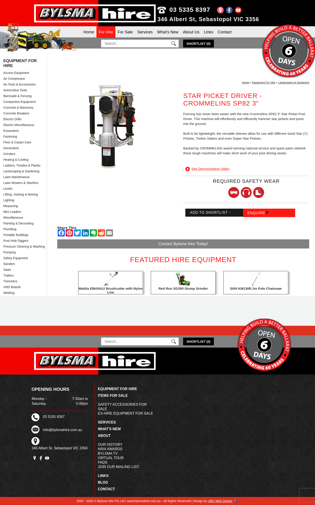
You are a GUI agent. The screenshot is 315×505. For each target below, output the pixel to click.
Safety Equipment (15, 258)
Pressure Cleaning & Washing (24, 246)
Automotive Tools (15, 90)
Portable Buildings (16, 235)
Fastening (10, 136)
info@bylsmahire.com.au (62, 430)
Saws (7, 269)
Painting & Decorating (18, 223)
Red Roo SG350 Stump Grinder (183, 288)
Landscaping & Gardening (21, 171)
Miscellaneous (13, 217)
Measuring (10, 206)
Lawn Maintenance (16, 177)
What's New (167, 32)
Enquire (258, 213)
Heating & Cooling (16, 159)
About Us (191, 32)
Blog (103, 482)
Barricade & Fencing (17, 96)
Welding (8, 293)
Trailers (8, 275)
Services (145, 32)
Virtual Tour (111, 458)
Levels (7, 188)
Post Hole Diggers (16, 240)
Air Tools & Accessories (19, 84)
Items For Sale (113, 395)
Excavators (11, 130)
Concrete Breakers (16, 113)
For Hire (106, 32)
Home (89, 32)
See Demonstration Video (207, 169)
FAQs (102, 462)
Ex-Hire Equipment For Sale (125, 413)
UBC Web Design (220, 501)
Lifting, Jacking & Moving (20, 194)
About (104, 436)
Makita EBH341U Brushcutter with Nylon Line (111, 290)
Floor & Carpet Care (17, 142)
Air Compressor (14, 78)
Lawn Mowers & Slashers (21, 183)
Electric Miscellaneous (18, 125)
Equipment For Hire (20, 63)
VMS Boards (12, 287)
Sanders (9, 264)
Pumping (9, 252)
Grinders (9, 154)
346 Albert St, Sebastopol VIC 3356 (208, 19)
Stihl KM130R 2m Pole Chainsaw (256, 288)
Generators (11, 148)
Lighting (8, 200)
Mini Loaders (12, 212)
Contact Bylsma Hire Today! (183, 244)
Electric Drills (12, 119)
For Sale (125, 32)
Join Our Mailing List (118, 467)
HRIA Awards (110, 449)
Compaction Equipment (19, 102)
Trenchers (10, 281)
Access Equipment (16, 73)
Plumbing (9, 229)
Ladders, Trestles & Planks (22, 165)
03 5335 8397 (184, 9)
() (198, 43)
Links (208, 32)
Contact (224, 32)
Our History (110, 444)
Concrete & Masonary (18, 107)
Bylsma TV (108, 453)
